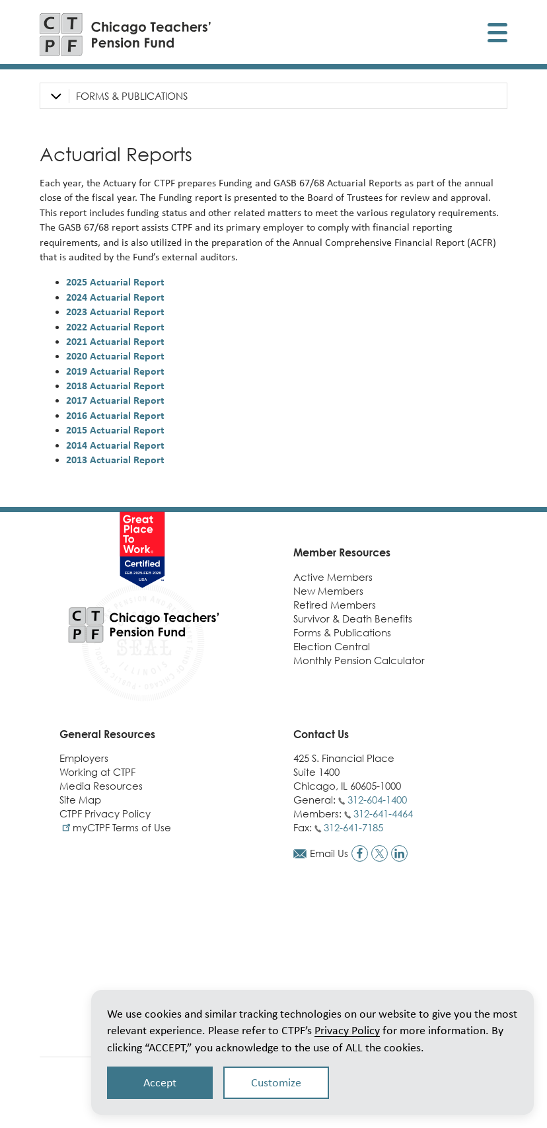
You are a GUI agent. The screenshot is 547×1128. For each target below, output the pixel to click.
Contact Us (321, 734)
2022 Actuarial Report (115, 326)
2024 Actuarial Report (115, 297)
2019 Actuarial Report (115, 371)
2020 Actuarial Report (115, 355)
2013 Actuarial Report (115, 459)
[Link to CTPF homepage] (125, 34)
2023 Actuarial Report (115, 311)
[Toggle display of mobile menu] (497, 34)
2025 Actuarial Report (115, 281)
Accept (159, 1082)
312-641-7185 (353, 827)
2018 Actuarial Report (115, 385)
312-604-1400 (377, 800)
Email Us (329, 853)
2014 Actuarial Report (115, 445)
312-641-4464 (383, 813)
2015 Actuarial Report (115, 429)
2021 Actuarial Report (115, 341)
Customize (276, 1082)
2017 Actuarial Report (115, 400)
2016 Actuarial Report (115, 415)
